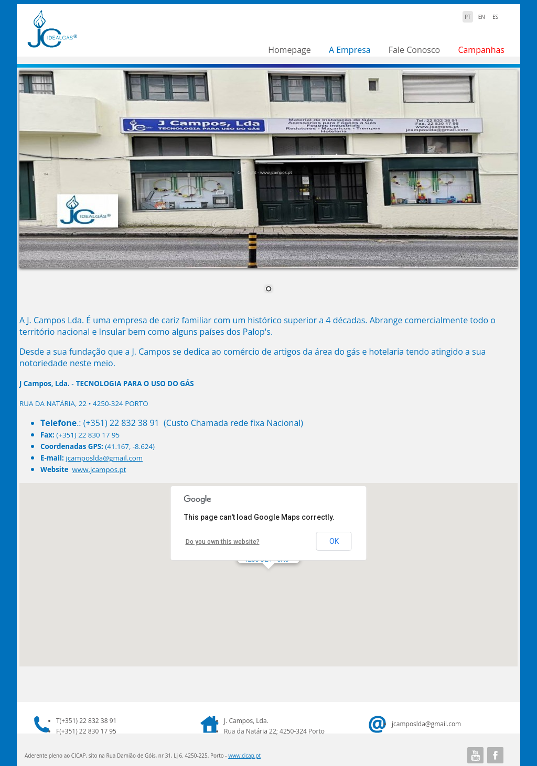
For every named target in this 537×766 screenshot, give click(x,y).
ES (495, 16)
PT (468, 16)
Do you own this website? (223, 541)
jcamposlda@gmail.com (104, 458)
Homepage (289, 50)
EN (481, 16)
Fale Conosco (414, 50)
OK (334, 541)
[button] (268, 578)
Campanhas (481, 50)
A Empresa (350, 50)
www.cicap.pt (244, 755)
